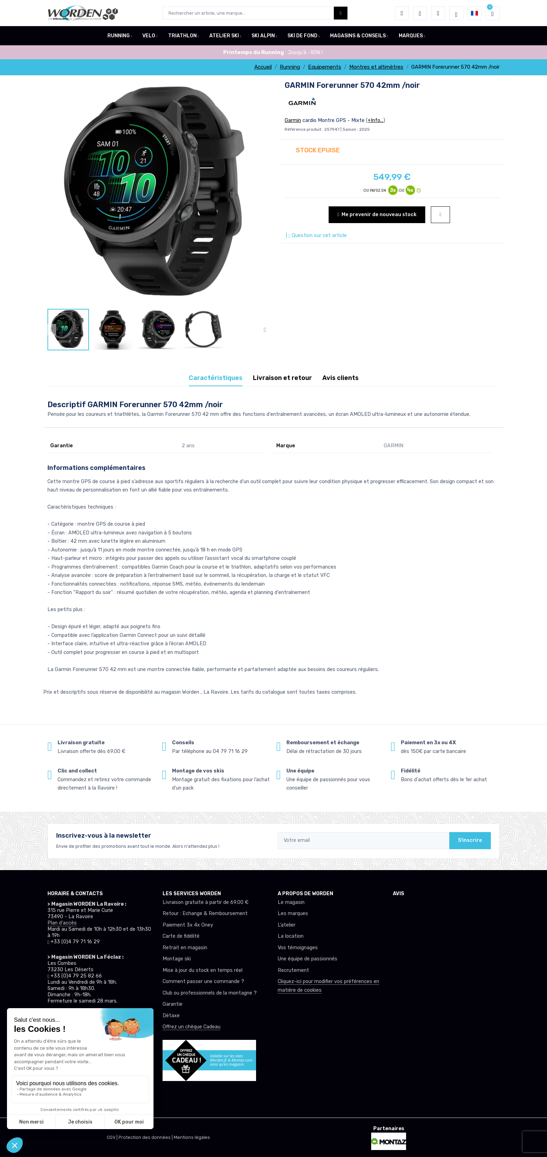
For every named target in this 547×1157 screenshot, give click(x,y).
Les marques (293, 913)
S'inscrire (470, 840)
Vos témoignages (298, 948)
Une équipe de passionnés (307, 959)
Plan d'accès (62, 923)
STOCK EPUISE (318, 150)
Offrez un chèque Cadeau (191, 1027)
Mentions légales (192, 1137)
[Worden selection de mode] (456, 13)
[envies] (420, 13)
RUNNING (118, 36)
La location (291, 936)
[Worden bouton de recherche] (340, 13)
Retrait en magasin (185, 948)
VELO (148, 36)
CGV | (113, 1137)
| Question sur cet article (316, 235)
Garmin (293, 120)
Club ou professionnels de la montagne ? (210, 993)
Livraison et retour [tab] (282, 378)
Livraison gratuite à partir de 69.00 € (205, 902)
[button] (402, 13)
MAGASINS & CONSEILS (358, 36)
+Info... (375, 120)
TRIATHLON (182, 36)
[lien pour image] (158, 194)
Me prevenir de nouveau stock (376, 215)
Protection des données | (146, 1137)
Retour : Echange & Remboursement (205, 913)
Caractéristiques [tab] (215, 378)
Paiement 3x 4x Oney (188, 925)
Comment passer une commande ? (203, 981)
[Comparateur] (438, 13)
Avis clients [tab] (340, 378)
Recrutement (293, 970)
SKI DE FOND (302, 36)
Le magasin (291, 902)
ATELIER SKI (224, 36)
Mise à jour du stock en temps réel (202, 970)
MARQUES (411, 36)
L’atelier (286, 925)
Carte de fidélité (181, 936)
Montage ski (177, 959)
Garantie (172, 1004)
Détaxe (171, 1016)
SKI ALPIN (263, 36)
